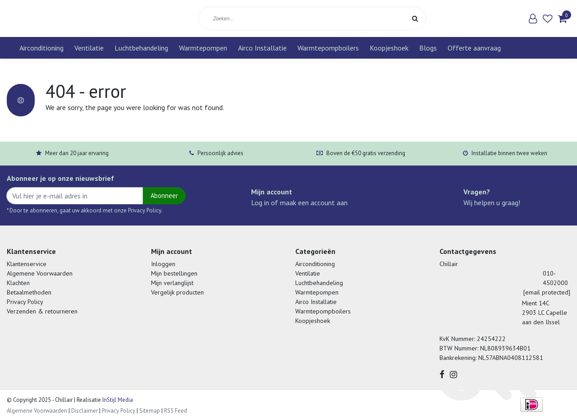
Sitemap (149, 410)
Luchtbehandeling (141, 47)
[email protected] (546, 292)
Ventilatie (89, 47)
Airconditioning (41, 47)
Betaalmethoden (29, 292)
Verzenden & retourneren (42, 311)
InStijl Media (117, 400)
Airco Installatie (262, 47)
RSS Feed (175, 410)
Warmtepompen (203, 47)
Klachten (18, 283)
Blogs (428, 47)
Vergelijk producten (177, 292)
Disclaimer (84, 410)
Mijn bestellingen (174, 273)
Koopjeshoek (389, 47)
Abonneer (164, 195)
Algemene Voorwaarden (40, 273)
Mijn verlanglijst (172, 283)
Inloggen (163, 264)
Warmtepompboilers (328, 47)
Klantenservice (26, 264)
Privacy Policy (25, 302)
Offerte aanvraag (474, 47)
